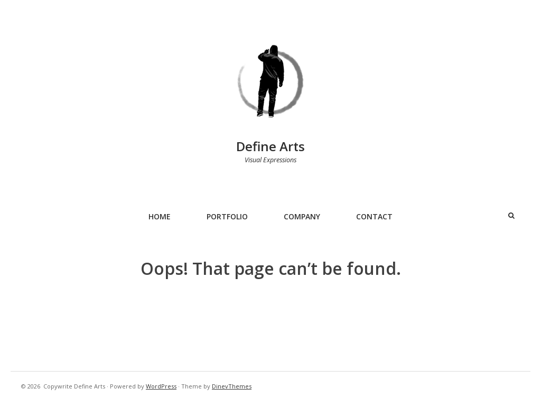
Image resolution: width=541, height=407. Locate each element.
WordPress (161, 386)
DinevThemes (231, 386)
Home (159, 216)
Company (302, 216)
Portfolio (227, 216)
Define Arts (270, 146)
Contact (374, 216)
